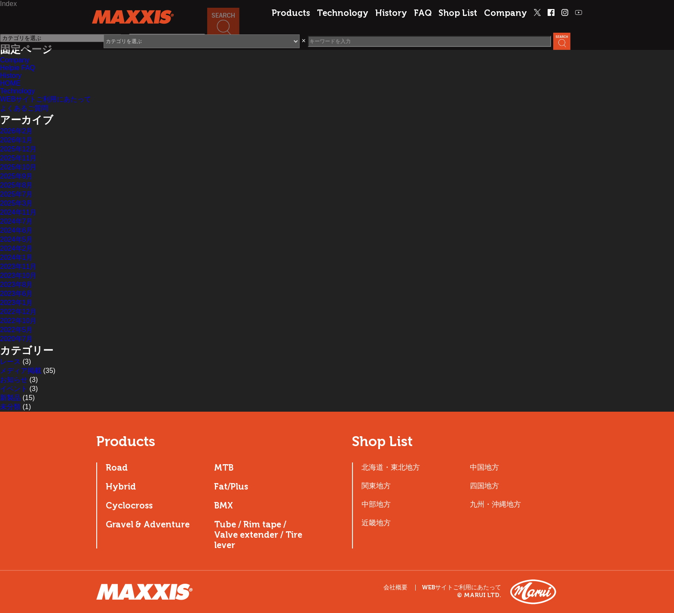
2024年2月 (16, 248)
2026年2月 (16, 131)
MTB (223, 467)
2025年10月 (18, 167)
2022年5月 (16, 329)
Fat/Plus (231, 486)
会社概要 (395, 587)
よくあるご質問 (24, 108)
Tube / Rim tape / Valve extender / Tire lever (258, 534)
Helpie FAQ (17, 67)
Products (291, 13)
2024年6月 (16, 230)
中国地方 (484, 467)
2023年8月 (16, 284)
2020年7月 (16, 338)
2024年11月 (18, 212)
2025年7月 (16, 194)
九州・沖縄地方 (495, 504)
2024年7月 (16, 221)
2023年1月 (16, 302)
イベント (14, 388)
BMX (223, 505)
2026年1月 (16, 140)
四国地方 (484, 485)
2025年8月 (16, 185)
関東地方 (376, 485)
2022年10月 (18, 320)
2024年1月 (16, 257)
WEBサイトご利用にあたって (45, 99)
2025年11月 (18, 158)
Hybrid (121, 486)
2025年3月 (16, 203)
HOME (10, 83)
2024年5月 (16, 239)
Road (117, 467)
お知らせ (14, 379)
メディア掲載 (20, 370)
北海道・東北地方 (391, 467)
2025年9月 (16, 176)
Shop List (457, 13)
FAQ (423, 13)
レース (10, 361)
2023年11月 (18, 266)
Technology (342, 13)
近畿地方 (376, 522)
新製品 (10, 397)
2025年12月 (18, 149)
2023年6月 (16, 293)
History (391, 13)
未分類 (10, 406)
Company (505, 13)
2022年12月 (18, 311)
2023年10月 (18, 275)
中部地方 (376, 504)
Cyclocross (129, 505)
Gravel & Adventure (148, 524)
